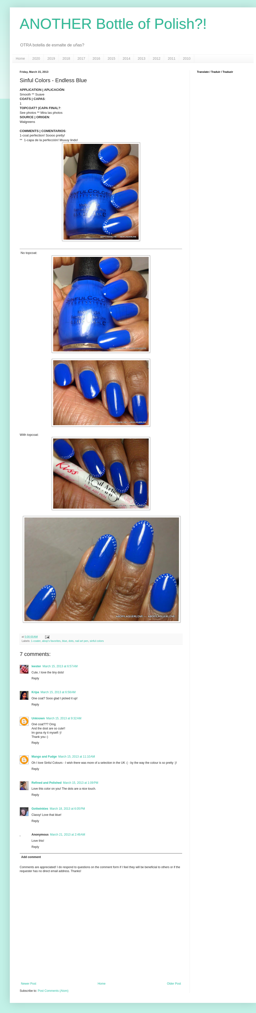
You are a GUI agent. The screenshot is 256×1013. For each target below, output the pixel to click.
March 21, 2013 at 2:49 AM (67, 834)
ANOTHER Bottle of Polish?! (113, 24)
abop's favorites (51, 640)
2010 (187, 58)
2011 (172, 58)
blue (64, 640)
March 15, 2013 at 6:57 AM (60, 666)
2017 (81, 58)
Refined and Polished (47, 782)
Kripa (35, 692)
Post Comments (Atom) (53, 991)
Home (20, 58)
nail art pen (81, 640)
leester (36, 666)
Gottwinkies (40, 808)
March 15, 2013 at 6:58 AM (58, 692)
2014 (126, 58)
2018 (66, 58)
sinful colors (97, 640)
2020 (36, 58)
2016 (96, 58)
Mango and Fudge (44, 756)
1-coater (36, 640)
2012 (156, 58)
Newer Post (28, 983)
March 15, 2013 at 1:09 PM (80, 782)
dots (71, 640)
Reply (35, 678)
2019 (51, 58)
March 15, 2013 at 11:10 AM (76, 756)
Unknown (38, 718)
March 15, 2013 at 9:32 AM (63, 718)
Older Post (174, 983)
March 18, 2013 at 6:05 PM (67, 808)
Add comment (31, 857)
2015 (111, 58)
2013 (141, 58)
